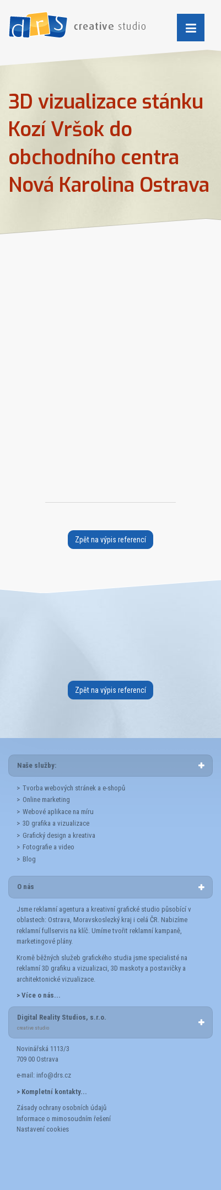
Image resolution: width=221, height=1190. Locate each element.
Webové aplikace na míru (58, 811)
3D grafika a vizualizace (56, 823)
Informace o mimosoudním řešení (64, 1118)
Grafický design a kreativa (59, 835)
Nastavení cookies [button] (43, 1129)
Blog (29, 859)
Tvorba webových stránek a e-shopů (74, 788)
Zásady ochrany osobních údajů (61, 1107)
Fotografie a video (48, 847)
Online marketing (46, 799)
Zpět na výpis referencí (110, 539)
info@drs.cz (53, 1075)
